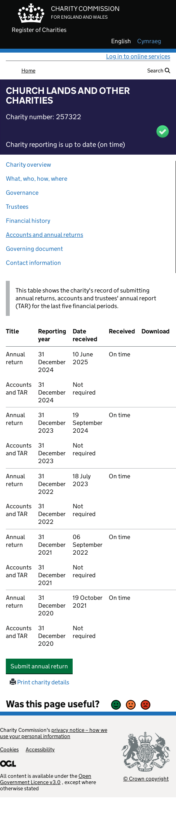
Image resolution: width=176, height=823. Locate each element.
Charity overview (28, 164)
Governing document (34, 248)
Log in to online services (138, 56)
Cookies (9, 749)
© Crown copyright (146, 778)
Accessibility (40, 749)
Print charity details (39, 682)
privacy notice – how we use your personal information (53, 733)
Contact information (33, 262)
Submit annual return (41, 666)
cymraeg (149, 41)
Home (28, 70)
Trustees (17, 206)
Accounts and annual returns (44, 234)
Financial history (28, 220)
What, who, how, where (36, 178)
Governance (22, 192)
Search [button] (158, 70)
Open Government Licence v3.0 (45, 779)
